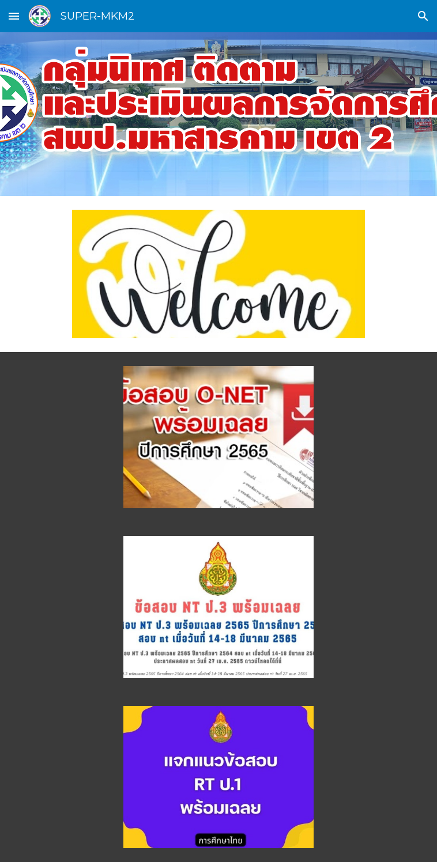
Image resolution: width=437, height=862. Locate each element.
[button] (14, 16)
